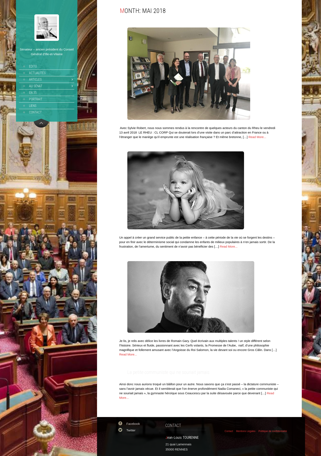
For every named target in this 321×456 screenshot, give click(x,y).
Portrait (35, 99)
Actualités (37, 73)
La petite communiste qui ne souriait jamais (168, 372)
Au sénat (35, 86)
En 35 (33, 93)
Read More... (257, 137)
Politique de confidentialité (272, 431)
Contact (35, 112)
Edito (33, 66)
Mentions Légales (245, 431)
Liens (32, 106)
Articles (35, 79)
